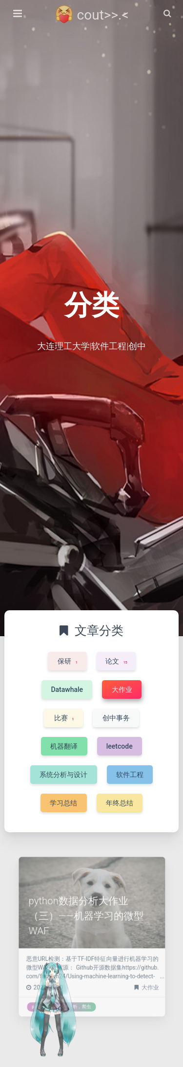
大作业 (135, 975)
